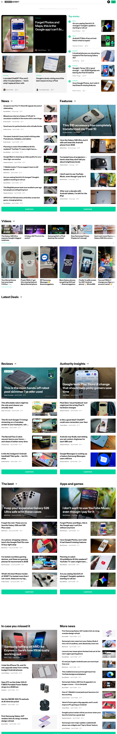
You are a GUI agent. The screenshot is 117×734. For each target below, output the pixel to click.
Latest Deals (11, 297)
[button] (58, 2)
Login (113, 2)
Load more (29, 209)
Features (68, 101)
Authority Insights (74, 364)
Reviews (8, 364)
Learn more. (74, 8)
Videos (7, 221)
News (6, 101)
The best (9, 484)
